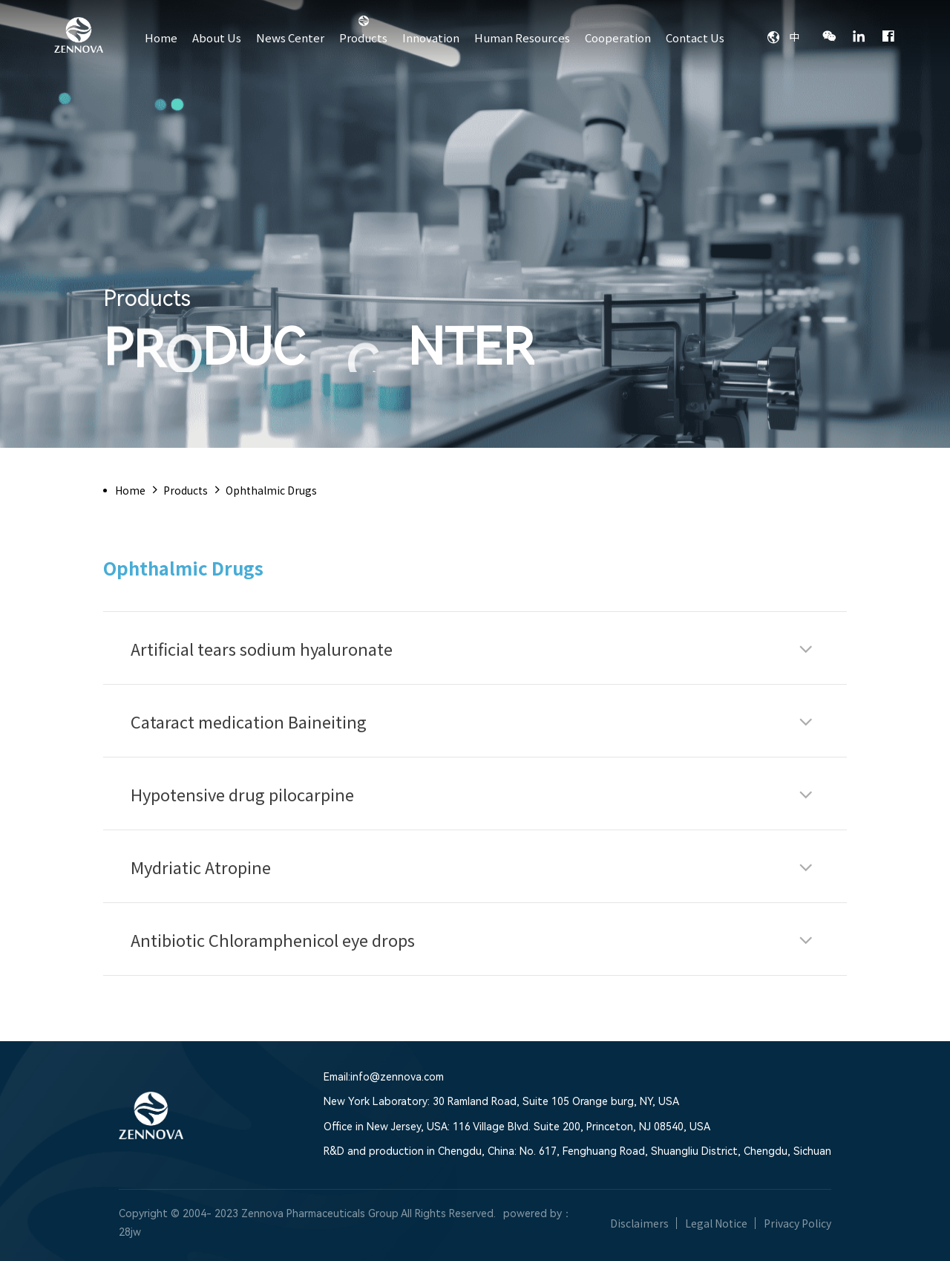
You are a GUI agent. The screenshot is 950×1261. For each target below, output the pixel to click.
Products (363, 37)
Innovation (430, 37)
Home (161, 37)
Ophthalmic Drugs (271, 490)
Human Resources (522, 37)
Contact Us (695, 37)
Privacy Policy (797, 1223)
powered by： (537, 1213)
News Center (290, 37)
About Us (216, 37)
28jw (130, 1232)
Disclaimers (639, 1223)
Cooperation (618, 37)
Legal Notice (716, 1223)
